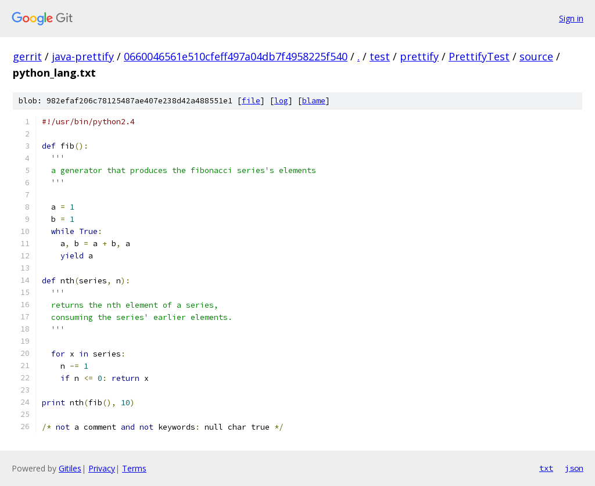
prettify (419, 56)
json (574, 468)
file (251, 101)
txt (546, 468)
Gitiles (70, 468)
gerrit (27, 56)
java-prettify (83, 56)
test (380, 56)
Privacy (101, 468)
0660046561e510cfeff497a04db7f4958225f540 (235, 56)
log (281, 101)
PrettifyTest (479, 56)
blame (313, 101)
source (536, 56)
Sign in (571, 18)
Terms (134, 468)
